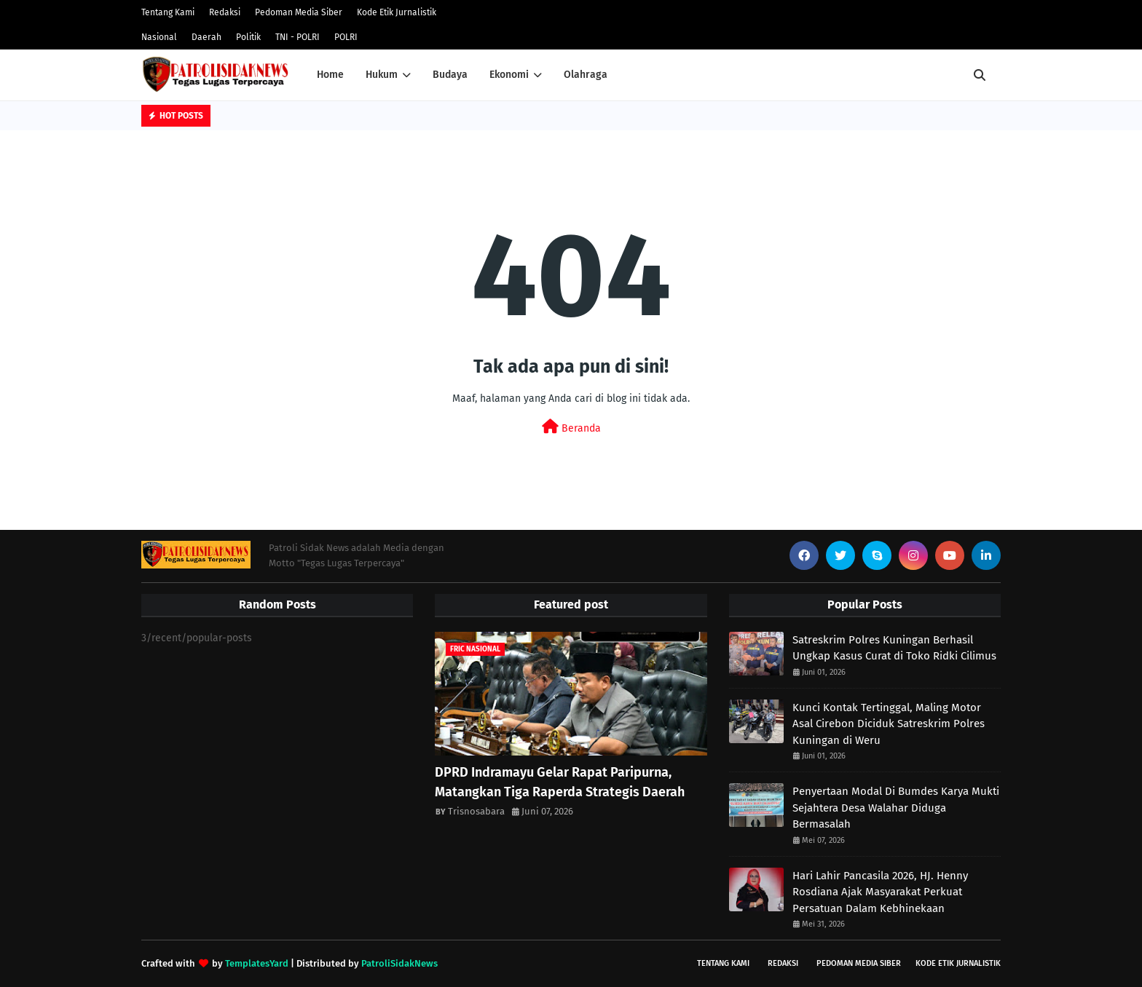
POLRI (346, 37)
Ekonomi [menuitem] (509, 74)
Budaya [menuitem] (450, 74)
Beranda (571, 427)
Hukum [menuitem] (382, 74)
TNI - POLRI (297, 37)
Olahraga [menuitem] (585, 74)
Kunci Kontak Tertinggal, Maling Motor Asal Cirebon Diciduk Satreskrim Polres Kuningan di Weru (888, 724)
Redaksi (224, 12)
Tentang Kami (167, 12)
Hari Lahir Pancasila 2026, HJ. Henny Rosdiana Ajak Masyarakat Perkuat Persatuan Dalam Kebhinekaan (880, 892)
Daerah (206, 37)
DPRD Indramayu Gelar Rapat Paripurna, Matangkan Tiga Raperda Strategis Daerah (560, 782)
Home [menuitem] (330, 74)
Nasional (159, 37)
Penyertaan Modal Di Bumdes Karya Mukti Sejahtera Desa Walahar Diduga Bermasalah (895, 808)
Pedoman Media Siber (298, 12)
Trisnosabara (476, 811)
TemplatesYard (256, 963)
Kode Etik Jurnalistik (396, 12)
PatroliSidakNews (399, 963)
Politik (248, 37)
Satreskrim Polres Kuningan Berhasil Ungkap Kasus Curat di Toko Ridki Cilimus (894, 648)
